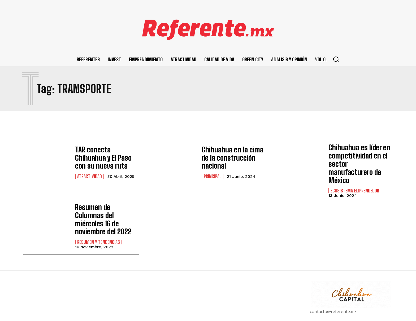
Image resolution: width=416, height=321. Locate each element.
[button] (336, 59)
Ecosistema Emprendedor (355, 177)
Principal (212, 171)
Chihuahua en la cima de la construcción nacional (232, 157)
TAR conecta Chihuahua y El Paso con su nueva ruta (107, 157)
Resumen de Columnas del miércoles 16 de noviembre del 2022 (103, 203)
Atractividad (89, 171)
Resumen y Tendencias (98, 220)
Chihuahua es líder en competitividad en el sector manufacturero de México (360, 157)
